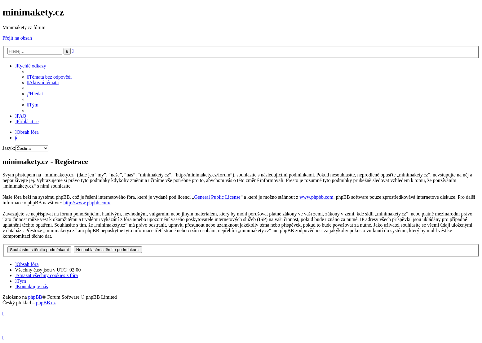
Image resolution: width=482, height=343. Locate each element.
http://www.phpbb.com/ (86, 202)
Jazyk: (8, 148)
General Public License (217, 197)
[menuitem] (49, 77)
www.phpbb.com (316, 197)
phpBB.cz (46, 302)
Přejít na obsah (17, 38)
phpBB (35, 297)
